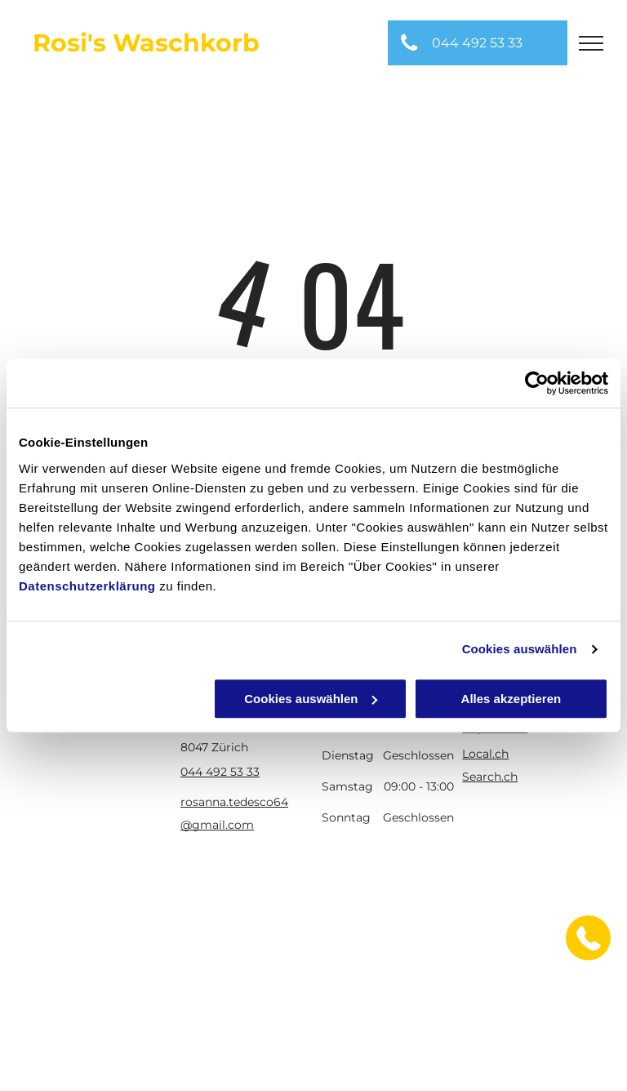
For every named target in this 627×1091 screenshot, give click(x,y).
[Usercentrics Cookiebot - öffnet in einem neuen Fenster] (536, 383)
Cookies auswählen (519, 649)
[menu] (591, 43)
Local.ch (485, 753)
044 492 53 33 (220, 771)
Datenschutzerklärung (87, 586)
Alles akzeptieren (511, 699)
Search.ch (490, 776)
